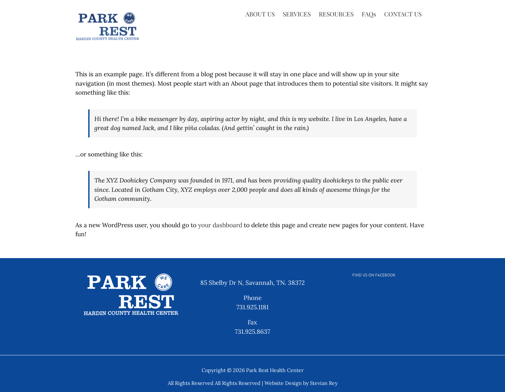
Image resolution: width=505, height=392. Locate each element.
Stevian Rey (324, 383)
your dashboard (220, 225)
